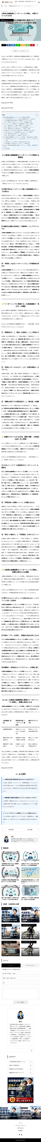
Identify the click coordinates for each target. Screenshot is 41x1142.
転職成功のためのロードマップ (6, 20)
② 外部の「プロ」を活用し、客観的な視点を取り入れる (18, 141)
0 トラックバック (30, 965)
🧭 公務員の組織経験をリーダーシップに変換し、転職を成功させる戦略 (20, 137)
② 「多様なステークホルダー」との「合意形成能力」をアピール (20, 127)
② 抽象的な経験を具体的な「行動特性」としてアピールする (19, 120)
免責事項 (20, 1130)
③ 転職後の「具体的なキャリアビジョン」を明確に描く (18, 143)
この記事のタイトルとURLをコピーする (20, 50)
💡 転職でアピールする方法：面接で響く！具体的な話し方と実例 (18, 130)
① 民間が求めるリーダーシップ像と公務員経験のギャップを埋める (20, 119)
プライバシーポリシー (20, 1125)
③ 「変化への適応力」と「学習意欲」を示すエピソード (18, 135)
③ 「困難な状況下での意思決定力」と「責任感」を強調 (18, 128)
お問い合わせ (20, 1128)
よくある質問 (6, 148)
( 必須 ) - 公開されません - (10, 978)
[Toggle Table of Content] (36, 115)
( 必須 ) (9, 973)
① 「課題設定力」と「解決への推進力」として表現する (18, 125)
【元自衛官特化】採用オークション (28, 925)
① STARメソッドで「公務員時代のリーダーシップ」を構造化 (19, 132)
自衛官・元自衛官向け (7, 908)
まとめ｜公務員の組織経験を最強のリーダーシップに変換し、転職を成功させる (20, 146)
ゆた (20, 1021)
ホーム (20, 1122)
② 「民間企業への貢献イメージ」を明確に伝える (16, 133)
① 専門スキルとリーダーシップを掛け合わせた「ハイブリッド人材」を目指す (22, 139)
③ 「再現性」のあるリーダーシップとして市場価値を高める (19, 122)
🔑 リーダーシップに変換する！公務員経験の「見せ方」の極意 (18, 123)
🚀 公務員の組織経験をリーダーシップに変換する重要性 (16, 117)
